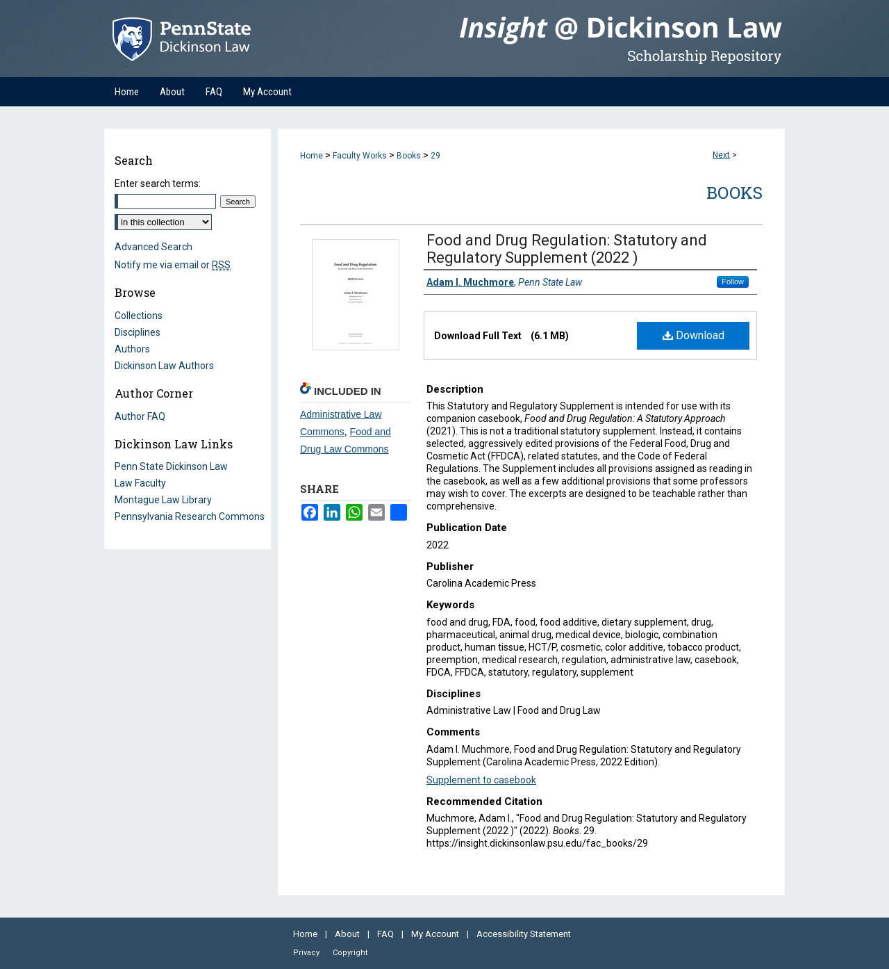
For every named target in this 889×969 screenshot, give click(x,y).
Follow (733, 281)
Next (721, 155)
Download (693, 335)
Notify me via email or (173, 264)
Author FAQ (140, 416)
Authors (132, 349)
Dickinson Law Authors (164, 365)
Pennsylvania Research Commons (190, 516)
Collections (139, 315)
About (348, 934)
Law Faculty (140, 483)
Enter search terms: (158, 183)
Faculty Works (360, 156)
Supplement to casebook (481, 779)
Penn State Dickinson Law (171, 466)
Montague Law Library (163, 499)
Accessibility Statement (523, 934)
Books (409, 156)
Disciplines (137, 332)
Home (311, 156)
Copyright (350, 952)
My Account (436, 934)
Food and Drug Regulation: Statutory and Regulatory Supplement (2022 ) (566, 248)
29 (435, 156)
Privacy (307, 952)
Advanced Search (153, 246)
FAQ (386, 934)
